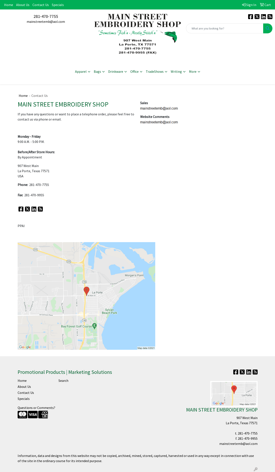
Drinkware (115, 71)
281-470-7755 (46, 16)
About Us (22, 5)
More (193, 71)
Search (63, 380)
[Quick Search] (224, 28)
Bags (97, 71)
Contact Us (40, 5)
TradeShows (155, 71)
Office (134, 71)
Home (8, 5)
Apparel (81, 71)
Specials (58, 5)
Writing (176, 71)
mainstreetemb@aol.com (46, 21)
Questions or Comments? (36, 407)
